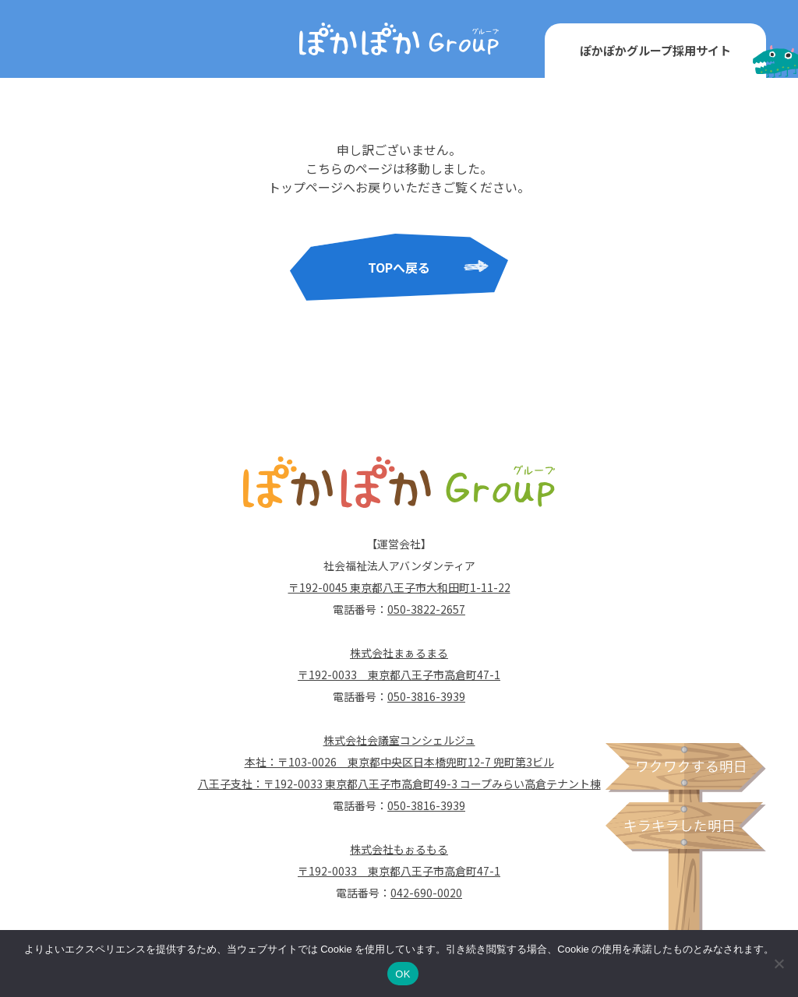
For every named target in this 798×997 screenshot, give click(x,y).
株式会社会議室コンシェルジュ (399, 740)
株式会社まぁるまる (399, 653)
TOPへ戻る (399, 267)
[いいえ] (778, 963)
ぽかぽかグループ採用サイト (655, 50)
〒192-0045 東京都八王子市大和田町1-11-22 (399, 587)
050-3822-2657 (426, 609)
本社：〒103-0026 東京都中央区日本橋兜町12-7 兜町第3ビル (399, 762)
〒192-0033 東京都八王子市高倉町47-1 (399, 674)
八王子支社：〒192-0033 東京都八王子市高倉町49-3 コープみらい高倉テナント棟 (399, 783)
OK (402, 974)
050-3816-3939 (426, 696)
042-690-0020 (426, 892)
